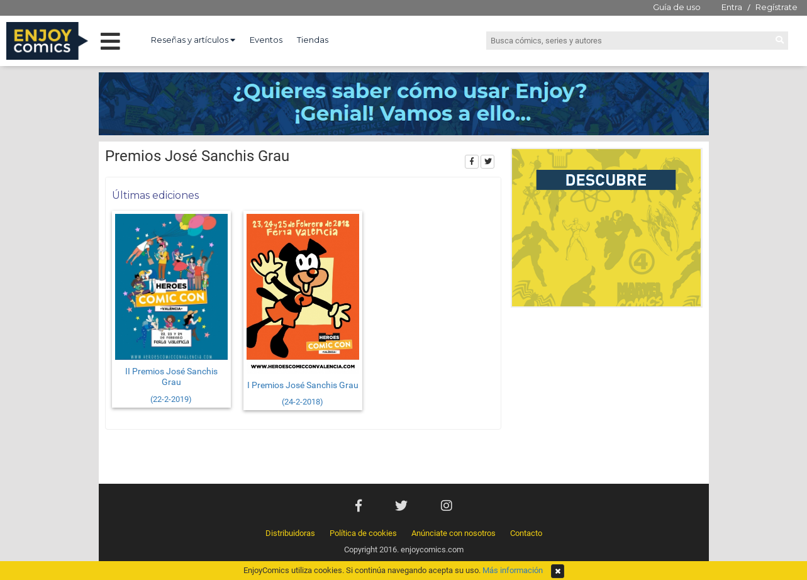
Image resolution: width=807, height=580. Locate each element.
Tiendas (312, 40)
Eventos (266, 40)
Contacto (526, 533)
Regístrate (776, 7)
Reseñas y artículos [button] (193, 40)
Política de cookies (363, 533)
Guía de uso (677, 7)
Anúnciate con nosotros (453, 533)
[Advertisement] (607, 398)
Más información (512, 570)
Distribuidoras (290, 533)
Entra (731, 7)
